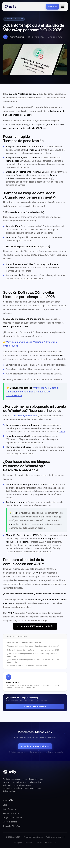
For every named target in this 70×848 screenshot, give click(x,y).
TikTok (39, 843)
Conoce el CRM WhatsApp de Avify (35, 626)
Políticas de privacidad (55, 837)
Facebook (29, 843)
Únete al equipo (10, 822)
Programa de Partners (12, 817)
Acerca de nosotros (11, 813)
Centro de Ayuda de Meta (24, 415)
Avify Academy (9, 809)
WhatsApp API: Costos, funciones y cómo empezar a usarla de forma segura (32, 391)
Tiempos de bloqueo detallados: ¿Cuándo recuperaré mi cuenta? (33, 646)
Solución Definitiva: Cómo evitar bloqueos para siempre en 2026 (33, 650)
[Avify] (10, 6)
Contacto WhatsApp (11, 826)
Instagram (18, 843)
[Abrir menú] (62, 6)
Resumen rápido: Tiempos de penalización (24, 642)
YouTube (48, 843)
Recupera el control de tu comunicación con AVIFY (27, 666)
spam (62, 431)
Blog (5, 805)
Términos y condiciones (33, 837)
